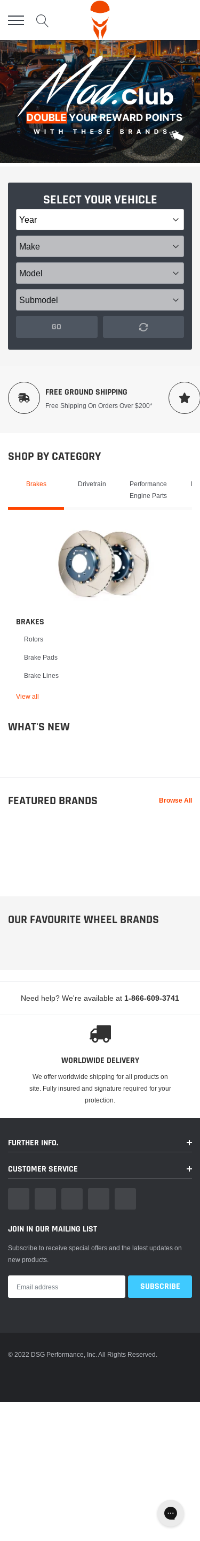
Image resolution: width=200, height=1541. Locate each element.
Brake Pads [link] (41, 657)
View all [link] (27, 696)
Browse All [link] (175, 800)
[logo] (100, 20)
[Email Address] (66, 1301)
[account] (160, 20)
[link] (104, 563)
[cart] (185, 20)
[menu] (16, 20)
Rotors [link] (33, 639)
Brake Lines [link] (41, 675)
